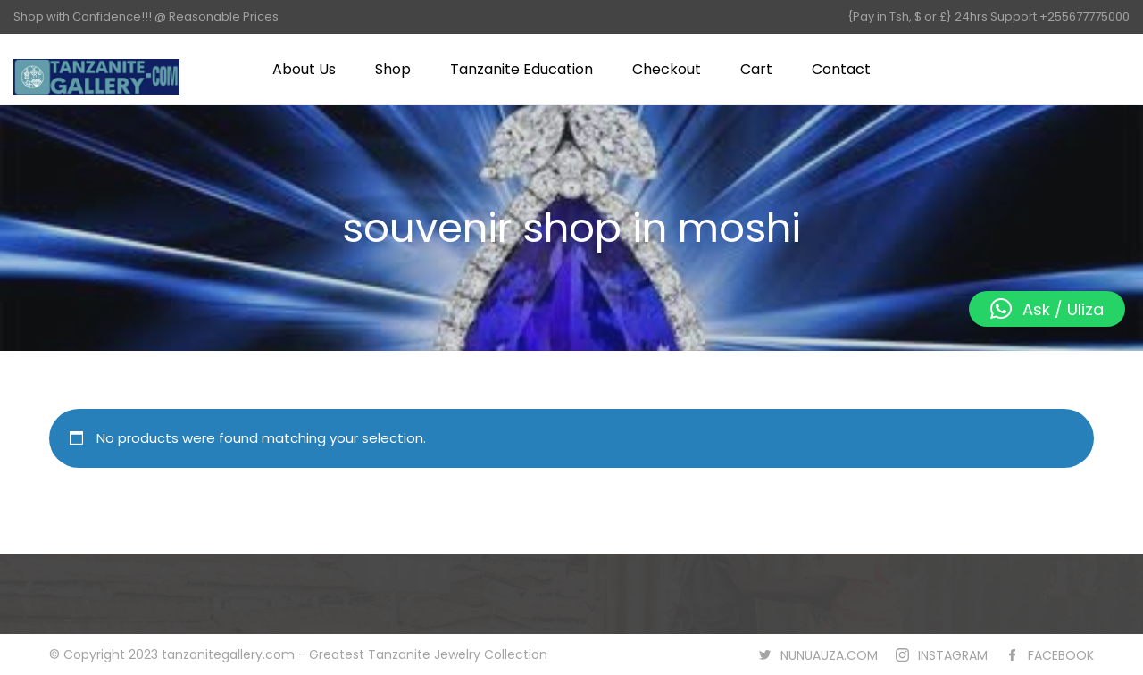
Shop (393, 69)
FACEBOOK (1061, 655)
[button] (1047, 309)
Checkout (666, 69)
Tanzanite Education (521, 69)
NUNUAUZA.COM (829, 655)
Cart (756, 69)
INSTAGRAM (953, 655)
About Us (304, 69)
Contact (841, 69)
